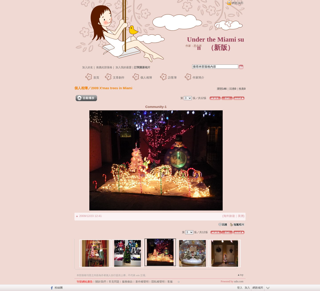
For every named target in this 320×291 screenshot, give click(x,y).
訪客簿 (172, 77)
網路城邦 (237, 3)
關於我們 (100, 281)
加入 (247, 287)
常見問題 (114, 281)
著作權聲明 (142, 281)
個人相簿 (146, 77)
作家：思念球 (194, 45)
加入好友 (87, 67)
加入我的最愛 (124, 67)
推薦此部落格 (104, 67)
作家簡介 (198, 77)
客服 (170, 281)
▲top (240, 274)
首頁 (96, 77)
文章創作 (118, 77)
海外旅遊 (229, 216)
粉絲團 (59, 287)
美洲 (241, 216)
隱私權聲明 (158, 281)
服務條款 (127, 281)
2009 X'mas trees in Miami (111, 88)
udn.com (238, 281)
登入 (239, 287)
